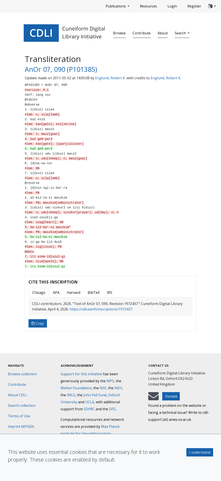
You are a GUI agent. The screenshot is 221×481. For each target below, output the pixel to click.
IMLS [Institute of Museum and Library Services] (71, 395)
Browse (119, 33)
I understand (199, 452)
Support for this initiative (81, 374)
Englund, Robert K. (110, 78)
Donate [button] (171, 396)
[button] (212, 6)
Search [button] (181, 33)
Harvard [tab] (73, 292)
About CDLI (17, 395)
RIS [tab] (109, 292)
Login (172, 6)
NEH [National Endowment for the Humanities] (118, 388)
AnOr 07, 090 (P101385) (61, 69)
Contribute (142, 33)
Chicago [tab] (38, 292)
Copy (37, 323)
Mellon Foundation (76, 388)
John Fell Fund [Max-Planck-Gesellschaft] (94, 395)
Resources (148, 6)
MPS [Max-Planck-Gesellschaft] (110, 381)
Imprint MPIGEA (21, 426)
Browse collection (22, 374)
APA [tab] (56, 292)
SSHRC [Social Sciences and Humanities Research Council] (89, 409)
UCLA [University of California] (89, 402)
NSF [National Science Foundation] (103, 388)
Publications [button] (116, 6)
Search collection (22, 405)
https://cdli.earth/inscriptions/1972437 (101, 309)
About (163, 33)
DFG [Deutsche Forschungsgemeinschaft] (112, 409)
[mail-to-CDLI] (153, 398)
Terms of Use (19, 416)
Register (194, 6)
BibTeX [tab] (94, 292)
